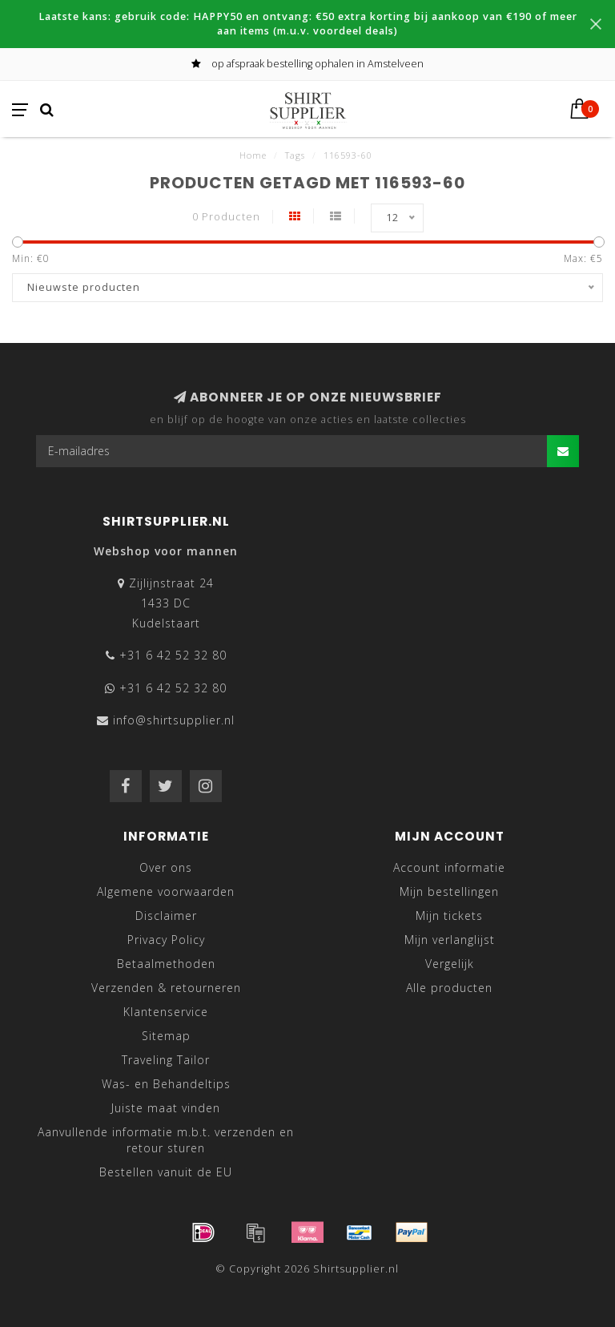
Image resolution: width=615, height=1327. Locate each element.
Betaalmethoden (166, 963)
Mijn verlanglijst (449, 939)
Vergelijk (449, 963)
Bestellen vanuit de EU (165, 1172)
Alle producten (449, 987)
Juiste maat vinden (165, 1107)
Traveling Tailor (166, 1059)
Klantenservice (165, 1011)
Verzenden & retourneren (166, 987)
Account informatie (449, 867)
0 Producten (226, 217)
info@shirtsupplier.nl (174, 720)
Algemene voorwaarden (166, 891)
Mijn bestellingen (449, 891)
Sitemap (166, 1035)
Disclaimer (166, 915)
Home (253, 155)
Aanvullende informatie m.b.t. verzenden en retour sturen (166, 1140)
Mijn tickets (449, 915)
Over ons (165, 867)
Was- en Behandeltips (166, 1083)
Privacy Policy (166, 939)
